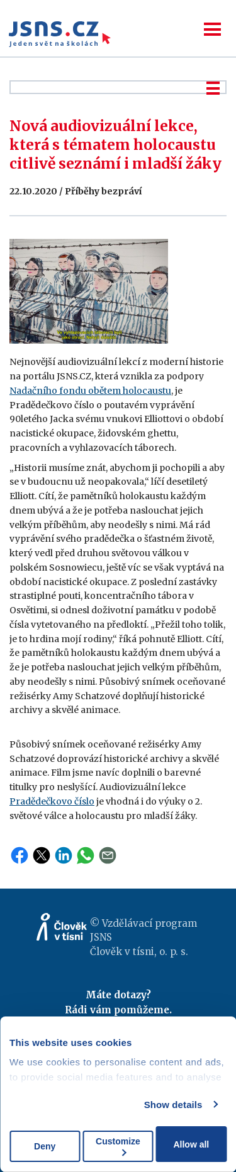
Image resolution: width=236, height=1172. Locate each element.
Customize (118, 1146)
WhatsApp (86, 855)
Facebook (19, 855)
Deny (44, 1146)
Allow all (191, 1144)
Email (108, 855)
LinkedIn (63, 855)
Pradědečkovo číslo (51, 801)
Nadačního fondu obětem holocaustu (90, 390)
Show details (173, 1104)
